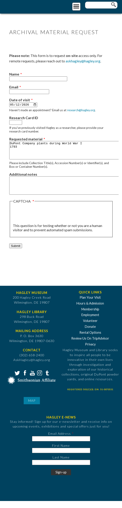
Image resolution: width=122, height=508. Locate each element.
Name (14, 74)
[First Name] (61, 457)
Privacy (90, 351)
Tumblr (46, 379)
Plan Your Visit (90, 304)
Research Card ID (23, 118)
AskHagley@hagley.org (31, 367)
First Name (61, 452)
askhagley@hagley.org (83, 61)
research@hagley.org (81, 110)
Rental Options (90, 339)
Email (13, 87)
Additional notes (23, 178)
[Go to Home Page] (22, 6)
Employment (90, 322)
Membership (90, 316)
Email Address (59, 440)
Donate (90, 334)
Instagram (39, 379)
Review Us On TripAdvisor (90, 345)
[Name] (38, 78)
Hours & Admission (90, 310)
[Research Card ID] (15, 122)
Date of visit (19, 100)
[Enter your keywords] (101, 5)
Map (31, 407)
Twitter (17, 379)
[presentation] (47, 220)
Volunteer (90, 328)
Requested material (25, 139)
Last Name (61, 464)
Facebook (24, 379)
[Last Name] (61, 469)
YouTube (31, 379)
